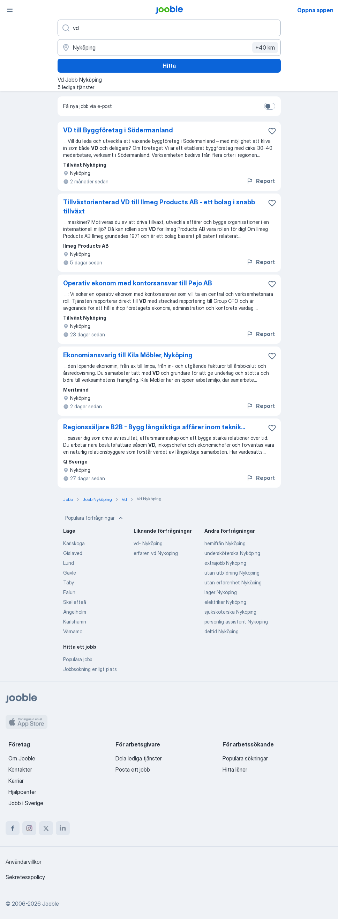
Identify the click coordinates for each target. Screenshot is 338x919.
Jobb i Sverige (25, 803)
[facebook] (13, 828)
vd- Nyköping (148, 543)
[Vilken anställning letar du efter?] (169, 28)
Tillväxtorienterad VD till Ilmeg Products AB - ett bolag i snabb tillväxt (159, 206)
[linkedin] (63, 828)
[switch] (269, 106)
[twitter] (46, 828)
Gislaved (72, 553)
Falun (69, 592)
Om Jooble (21, 758)
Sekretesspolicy (25, 877)
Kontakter (20, 769)
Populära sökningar (245, 758)
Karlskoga (74, 543)
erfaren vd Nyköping (156, 553)
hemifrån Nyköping (225, 543)
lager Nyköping (220, 592)
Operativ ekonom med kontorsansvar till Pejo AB (137, 283)
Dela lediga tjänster (138, 758)
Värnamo (72, 631)
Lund (68, 563)
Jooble (50, 903)
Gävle (69, 573)
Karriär (16, 780)
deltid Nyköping (221, 631)
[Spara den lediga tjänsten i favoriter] (272, 131)
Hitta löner (235, 769)
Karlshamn (74, 622)
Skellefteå (74, 602)
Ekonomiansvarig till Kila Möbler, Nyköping (128, 355)
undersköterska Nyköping (232, 553)
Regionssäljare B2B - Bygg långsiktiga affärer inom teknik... (154, 427)
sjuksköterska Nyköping (230, 612)
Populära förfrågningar (94, 518)
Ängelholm (74, 612)
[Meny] (10, 10)
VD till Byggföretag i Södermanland (118, 130)
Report (260, 180)
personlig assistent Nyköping (236, 622)
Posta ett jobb (132, 769)
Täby (68, 582)
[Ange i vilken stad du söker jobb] (169, 47)
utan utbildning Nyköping (232, 573)
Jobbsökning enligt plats (90, 669)
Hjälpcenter (22, 791)
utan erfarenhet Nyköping (233, 582)
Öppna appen (315, 10)
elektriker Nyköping (225, 602)
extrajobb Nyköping (225, 563)
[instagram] (29, 828)
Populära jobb (77, 659)
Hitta (169, 65)
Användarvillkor (24, 861)
